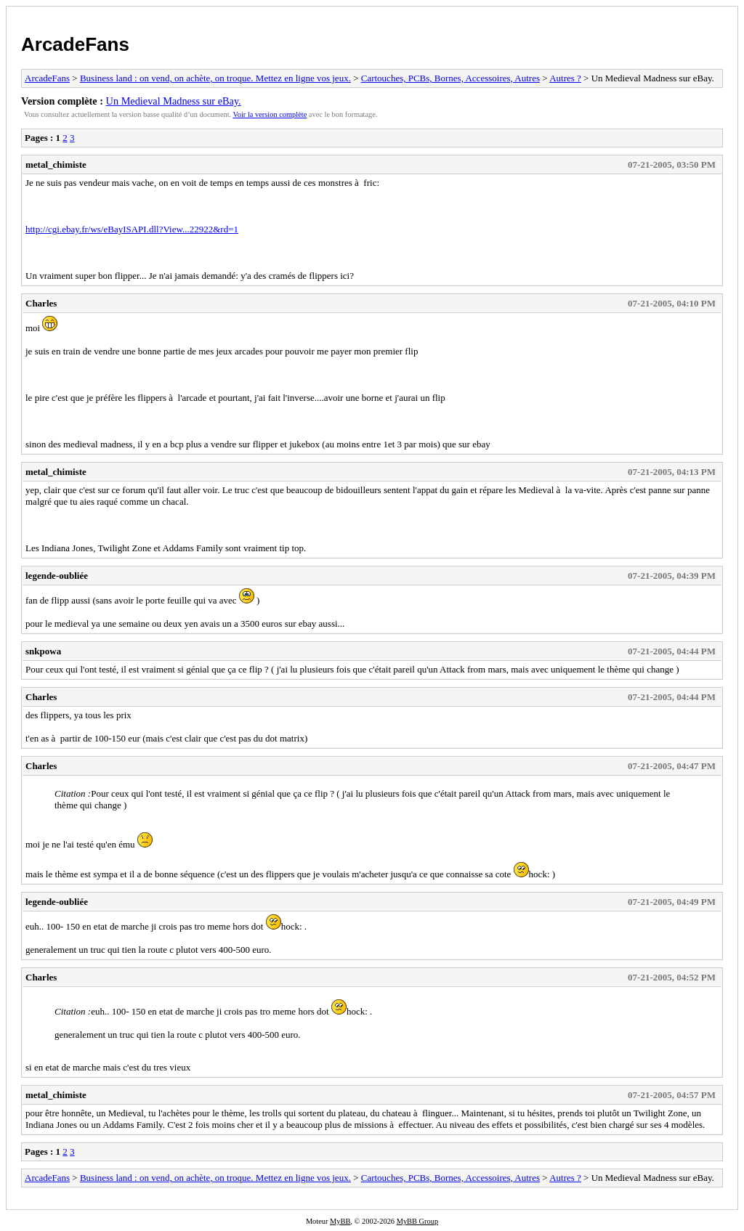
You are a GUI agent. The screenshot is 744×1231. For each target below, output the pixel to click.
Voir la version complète (270, 114)
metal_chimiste (55, 164)
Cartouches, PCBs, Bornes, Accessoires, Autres (450, 78)
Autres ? (565, 78)
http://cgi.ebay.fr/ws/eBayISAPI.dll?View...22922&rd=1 (131, 229)
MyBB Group (417, 1221)
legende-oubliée (56, 575)
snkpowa (43, 651)
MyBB (340, 1221)
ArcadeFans (75, 44)
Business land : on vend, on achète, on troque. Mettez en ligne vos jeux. (215, 78)
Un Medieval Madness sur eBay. (173, 101)
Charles (41, 303)
